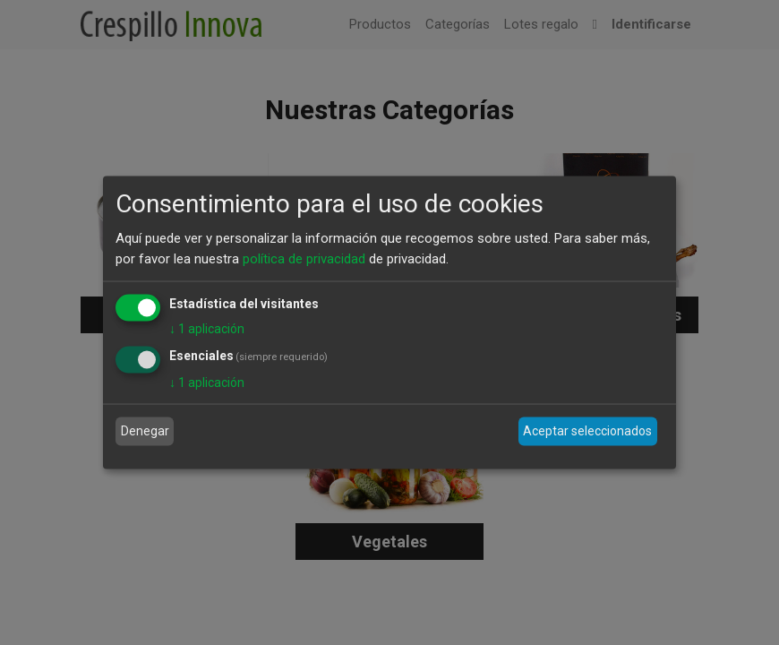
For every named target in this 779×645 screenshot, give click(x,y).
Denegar (145, 431)
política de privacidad (304, 258)
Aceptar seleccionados (587, 431)
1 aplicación (206, 329)
